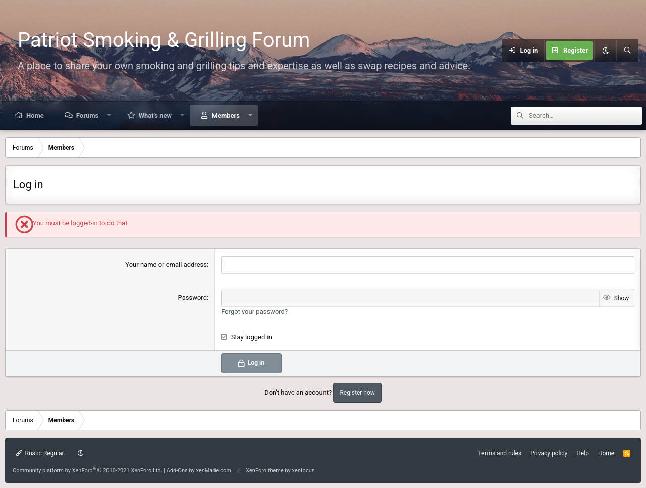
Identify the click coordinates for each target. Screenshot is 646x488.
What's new (155, 115)
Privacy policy (548, 453)
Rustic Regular (40, 453)
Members (226, 115)
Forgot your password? (254, 311)
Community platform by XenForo (88, 470)
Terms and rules (499, 453)
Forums (87, 115)
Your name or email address (166, 264)
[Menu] (491, 50)
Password (192, 297)
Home (35, 115)
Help (582, 453)
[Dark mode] (605, 50)
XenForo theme (265, 470)
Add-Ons (177, 470)
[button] (109, 115)
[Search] (627, 50)
